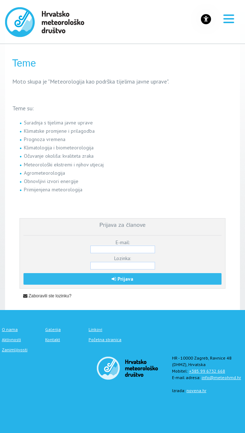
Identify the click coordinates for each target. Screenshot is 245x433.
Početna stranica (105, 339)
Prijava (122, 279)
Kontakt (52, 339)
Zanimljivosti (14, 349)
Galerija (53, 329)
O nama (10, 329)
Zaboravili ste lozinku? (47, 295)
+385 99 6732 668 (207, 371)
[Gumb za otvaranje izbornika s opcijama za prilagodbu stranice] (206, 19)
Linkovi (95, 329)
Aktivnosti (11, 339)
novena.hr (196, 390)
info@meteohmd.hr (221, 377)
